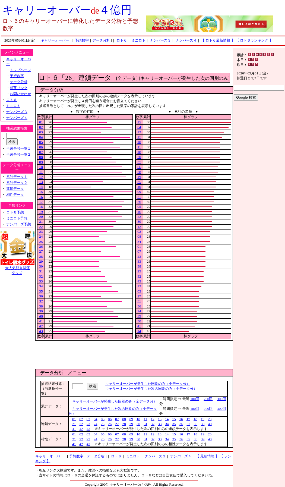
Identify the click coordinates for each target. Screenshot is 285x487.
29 (41, 261)
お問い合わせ (20, 94)
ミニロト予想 (16, 218)
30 (41, 266)
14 (41, 187)
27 (41, 251)
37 (41, 301)
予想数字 (82, 40)
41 (41, 321)
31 (41, 271)
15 (41, 192)
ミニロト (138, 40)
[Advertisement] (134, 60)
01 (41, 122)
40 (41, 316)
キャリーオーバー (55, 40)
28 (41, 257)
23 (41, 232)
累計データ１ (16, 177)
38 (41, 306)
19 (41, 212)
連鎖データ (15, 189)
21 (41, 221)
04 (41, 137)
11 (41, 172)
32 (41, 276)
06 (41, 147)
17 (41, 202)
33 (41, 281)
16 (41, 197)
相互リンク (18, 88)
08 (41, 157)
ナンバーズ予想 (18, 224)
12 (41, 177)
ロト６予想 (15, 212)
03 (41, 132)
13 (41, 182)
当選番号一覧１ (18, 148)
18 (41, 207)
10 (41, 167)
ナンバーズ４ (186, 40)
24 (41, 236)
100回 (194, 399)
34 (41, 286)
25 (41, 242)
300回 (221, 399)
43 (41, 331)
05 (41, 142)
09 (41, 162)
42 (41, 326)
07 (41, 152)
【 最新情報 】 (207, 456)
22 (41, 227)
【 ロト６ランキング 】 (254, 40)
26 (41, 246)
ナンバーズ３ (160, 40)
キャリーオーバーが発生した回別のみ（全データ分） (147, 384)
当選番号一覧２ (18, 154)
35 (41, 291)
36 (41, 296)
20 (41, 217)
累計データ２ (16, 183)
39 (41, 311)
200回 (208, 399)
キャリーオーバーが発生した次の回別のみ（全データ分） (151, 389)
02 (41, 127)
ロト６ (121, 40)
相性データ (15, 195)
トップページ (20, 70)
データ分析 (101, 40)
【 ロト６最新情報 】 (218, 40)
